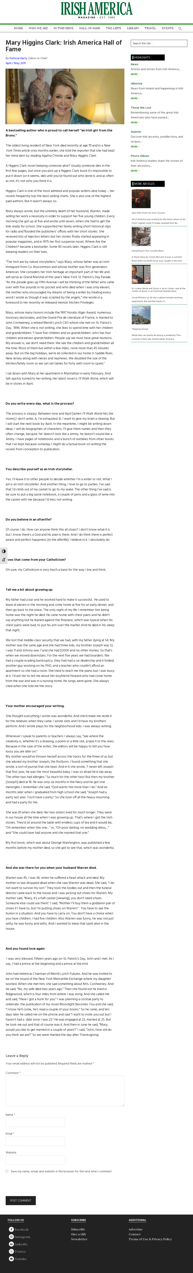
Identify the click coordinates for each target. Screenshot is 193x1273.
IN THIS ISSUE (64, 28)
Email (10, 1133)
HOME (18, 28)
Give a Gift (78, 1234)
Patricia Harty (18, 58)
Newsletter (79, 1239)
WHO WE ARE (38, 28)
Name (10, 1115)
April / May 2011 (16, 63)
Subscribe (78, 1229)
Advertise (135, 1229)
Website (11, 1152)
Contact (135, 1234)
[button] (180, 27)
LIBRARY (133, 28)
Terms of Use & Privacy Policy (150, 1239)
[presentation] (31, 1186)
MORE (134, 74)
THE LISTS (113, 28)
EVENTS (167, 28)
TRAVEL (150, 28)
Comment (13, 1073)
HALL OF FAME (89, 28)
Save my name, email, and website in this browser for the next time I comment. (61, 1171)
